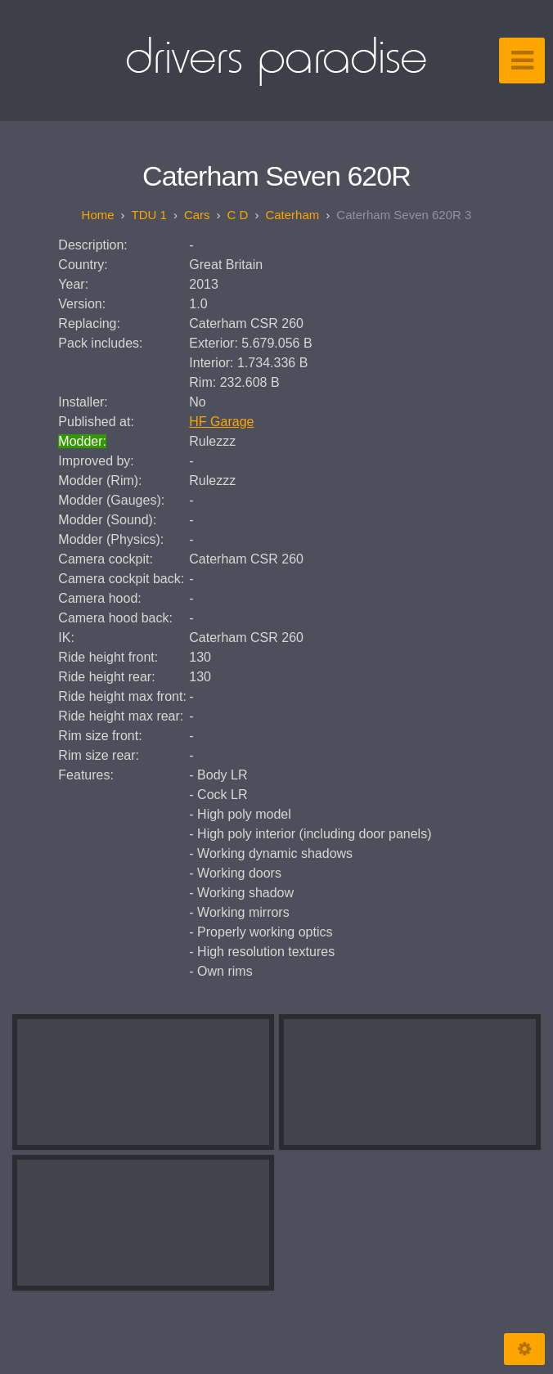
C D (238, 215)
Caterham (292, 215)
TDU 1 (149, 215)
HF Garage (221, 422)
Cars (197, 215)
